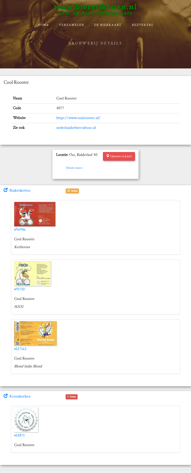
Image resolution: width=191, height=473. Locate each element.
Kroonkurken (17, 396)
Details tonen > (74, 168)
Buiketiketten (17, 190)
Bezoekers (142, 25)
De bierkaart (108, 25)
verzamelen (71, 25)
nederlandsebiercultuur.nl (76, 127)
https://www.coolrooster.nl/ (78, 118)
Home (43, 25)
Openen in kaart (119, 156)
